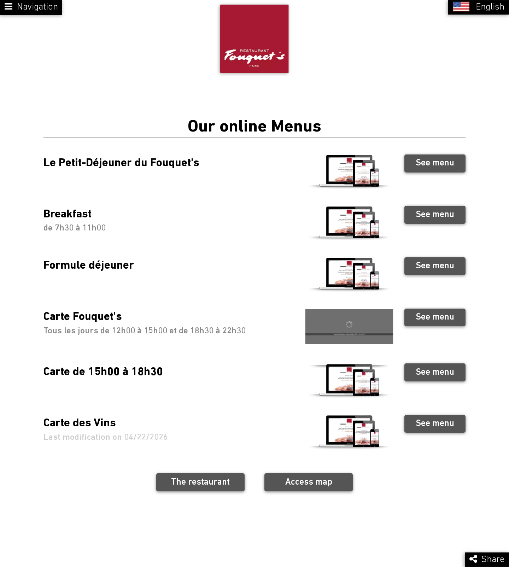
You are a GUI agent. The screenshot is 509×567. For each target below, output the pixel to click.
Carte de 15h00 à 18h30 (103, 366)
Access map (308, 476)
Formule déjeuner (88, 260)
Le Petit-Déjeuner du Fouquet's (121, 157)
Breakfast (67, 209)
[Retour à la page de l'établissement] (254, 36)
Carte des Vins (79, 417)
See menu (435, 157)
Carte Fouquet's (82, 311)
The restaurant (200, 476)
